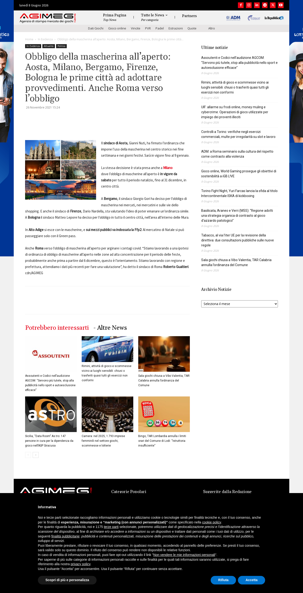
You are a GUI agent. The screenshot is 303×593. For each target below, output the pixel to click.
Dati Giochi (95, 28)
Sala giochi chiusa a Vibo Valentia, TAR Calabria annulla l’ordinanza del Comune (164, 380)
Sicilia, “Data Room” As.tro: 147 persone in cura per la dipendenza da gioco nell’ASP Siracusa (49, 440)
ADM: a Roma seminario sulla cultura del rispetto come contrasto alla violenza (237, 154)
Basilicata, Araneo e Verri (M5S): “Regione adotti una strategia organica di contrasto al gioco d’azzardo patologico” (237, 215)
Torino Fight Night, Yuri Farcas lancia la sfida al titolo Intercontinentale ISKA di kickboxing (239, 193)
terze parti (111, 527)
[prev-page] (28, 455)
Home (29, 39)
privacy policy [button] (80, 564)
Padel (160, 28)
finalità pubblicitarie (65, 536)
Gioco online (117, 28)
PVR (148, 28)
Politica (61, 46)
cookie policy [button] (211, 522)
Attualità (48, 46)
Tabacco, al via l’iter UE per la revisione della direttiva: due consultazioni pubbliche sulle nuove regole (237, 240)
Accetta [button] (251, 580)
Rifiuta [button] (223, 580)
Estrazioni (176, 28)
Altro (211, 28)
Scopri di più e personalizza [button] (67, 580)
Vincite (135, 28)
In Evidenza (45, 39)
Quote (191, 28)
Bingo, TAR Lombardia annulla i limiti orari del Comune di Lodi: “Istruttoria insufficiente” (162, 440)
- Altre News (110, 328)
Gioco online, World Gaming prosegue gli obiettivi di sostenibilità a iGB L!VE (238, 173)
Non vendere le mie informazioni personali (184, 555)
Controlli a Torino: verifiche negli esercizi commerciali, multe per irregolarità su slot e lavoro (238, 134)
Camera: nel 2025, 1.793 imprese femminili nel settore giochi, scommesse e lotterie (103, 440)
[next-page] (36, 455)
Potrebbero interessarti (57, 328)
